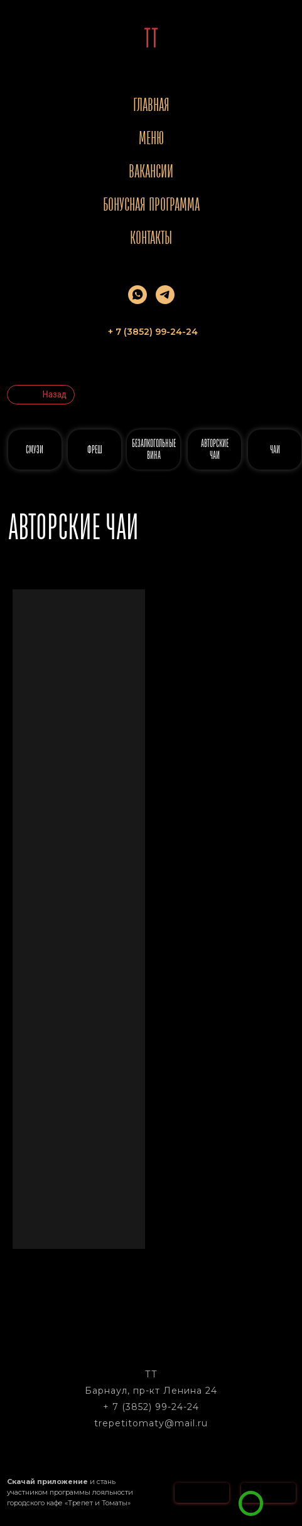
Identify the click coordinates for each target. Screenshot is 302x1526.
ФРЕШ (94, 449)
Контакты (151, 237)
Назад (55, 394)
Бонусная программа (151, 204)
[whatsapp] (137, 294)
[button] (279, 1487)
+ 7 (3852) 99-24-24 (151, 1407)
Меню (151, 137)
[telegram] (165, 294)
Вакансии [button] (151, 170)
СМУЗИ (34, 449)
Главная (151, 104)
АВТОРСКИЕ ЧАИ (215, 449)
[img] (251, 1503)
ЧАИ (275, 449)
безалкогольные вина (154, 449)
